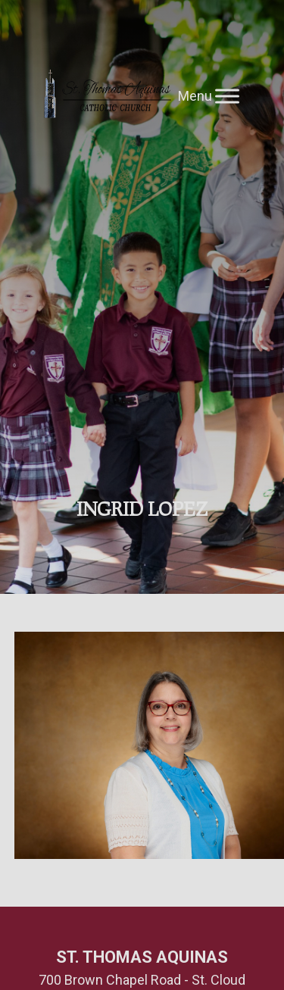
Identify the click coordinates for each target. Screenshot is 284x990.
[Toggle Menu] (227, 96)
